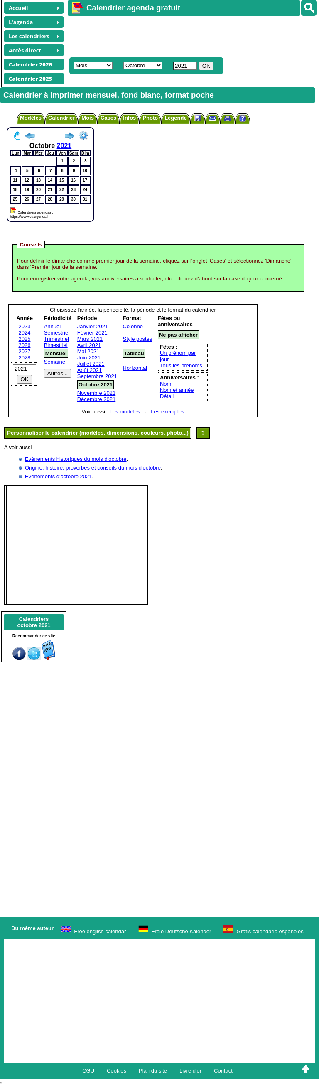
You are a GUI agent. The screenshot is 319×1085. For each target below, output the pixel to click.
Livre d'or (190, 1071)
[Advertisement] (189, 35)
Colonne (132, 326)
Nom (165, 384)
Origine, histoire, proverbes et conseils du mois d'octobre (93, 468)
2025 (25, 339)
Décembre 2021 (96, 399)
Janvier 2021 (92, 326)
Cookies (116, 1071)
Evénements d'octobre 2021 (58, 476)
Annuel (52, 326)
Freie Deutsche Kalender (181, 931)
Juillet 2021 (91, 364)
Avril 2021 (89, 345)
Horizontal (135, 368)
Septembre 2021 (97, 376)
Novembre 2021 (96, 393)
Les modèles (125, 411)
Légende (175, 118)
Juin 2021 (89, 357)
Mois (87, 118)
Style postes (137, 339)
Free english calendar (100, 931)
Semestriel (56, 333)
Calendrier (61, 118)
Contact (223, 1071)
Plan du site (153, 1071)
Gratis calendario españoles (270, 931)
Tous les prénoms (181, 365)
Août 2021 (89, 370)
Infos (129, 118)
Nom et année (177, 390)
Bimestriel (56, 345)
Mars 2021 (90, 339)
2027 (25, 351)
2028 (25, 357)
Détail (167, 396)
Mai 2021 (88, 351)
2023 (25, 326)
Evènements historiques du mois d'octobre (76, 459)
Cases (108, 118)
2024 (25, 333)
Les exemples (167, 411)
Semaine (54, 362)
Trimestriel (56, 339)
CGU (88, 1071)
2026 (25, 345)
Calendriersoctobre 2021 (33, 622)
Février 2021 (92, 333)
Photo (150, 118)
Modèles (31, 118)
